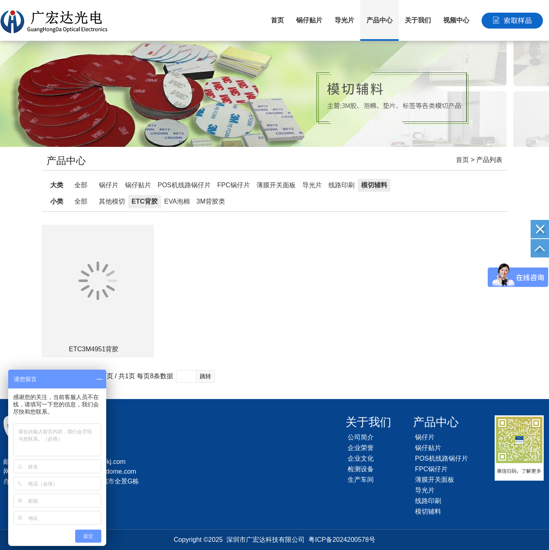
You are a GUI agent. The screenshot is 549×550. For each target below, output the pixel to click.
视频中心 (456, 20)
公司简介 (361, 437)
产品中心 (379, 20)
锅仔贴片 (309, 20)
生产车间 (361, 479)
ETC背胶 (145, 201)
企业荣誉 (361, 447)
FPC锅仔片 (233, 185)
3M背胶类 (210, 201)
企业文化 (361, 458)
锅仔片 (108, 185)
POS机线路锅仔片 (184, 185)
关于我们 (418, 20)
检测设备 (361, 469)
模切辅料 (374, 185)
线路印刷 (341, 185)
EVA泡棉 (177, 201)
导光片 (344, 20)
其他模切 (112, 201)
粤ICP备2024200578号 (341, 539)
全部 (80, 185)
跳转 (205, 376)
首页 (277, 20)
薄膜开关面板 (276, 185)
